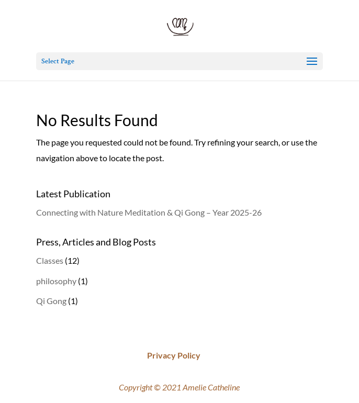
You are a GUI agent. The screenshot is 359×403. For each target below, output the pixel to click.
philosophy (56, 281)
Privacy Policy (173, 355)
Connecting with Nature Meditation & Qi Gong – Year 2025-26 (149, 212)
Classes (49, 260)
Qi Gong (51, 301)
